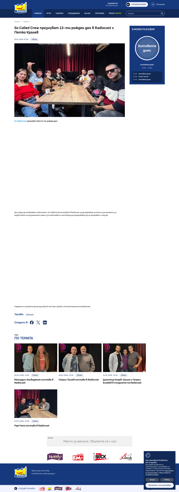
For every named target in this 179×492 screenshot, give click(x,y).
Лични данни (132, 452)
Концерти (83, 451)
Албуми (82, 448)
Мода (16, 464)
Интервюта (19, 454)
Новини (26, 22)
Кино (16, 457)
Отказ (167, 480)
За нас (103, 456)
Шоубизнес (19, 451)
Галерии (83, 444)
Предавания (52, 444)
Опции (152, 480)
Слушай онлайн (136, 4)
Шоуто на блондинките (24, 471)
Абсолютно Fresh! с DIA (56, 456)
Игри (102, 444)
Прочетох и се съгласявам (159, 485)
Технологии (19, 461)
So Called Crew (20, 121)
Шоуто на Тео (52, 453)
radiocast (29, 314)
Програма (158, 4)
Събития (83, 454)
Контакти (132, 444)
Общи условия (133, 448)
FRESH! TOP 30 (107, 463)
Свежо (34, 39)
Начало (17, 22)
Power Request (52, 460)
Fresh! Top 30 (51, 463)
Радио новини (20, 448)
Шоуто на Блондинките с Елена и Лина (57, 449)
